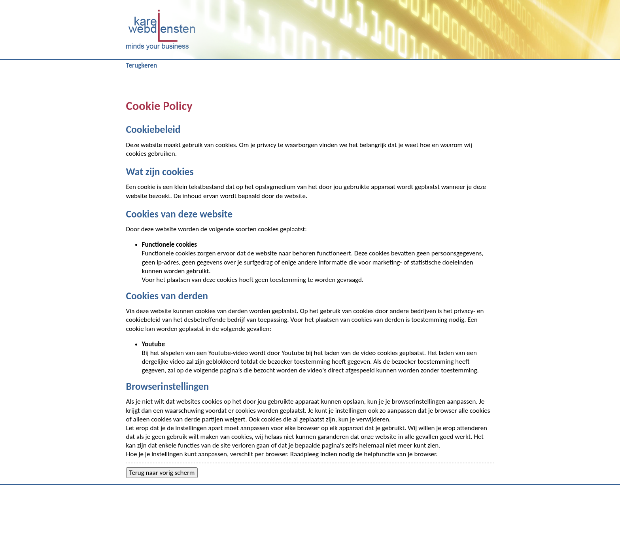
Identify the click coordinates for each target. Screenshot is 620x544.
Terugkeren (141, 65)
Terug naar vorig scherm (162, 472)
